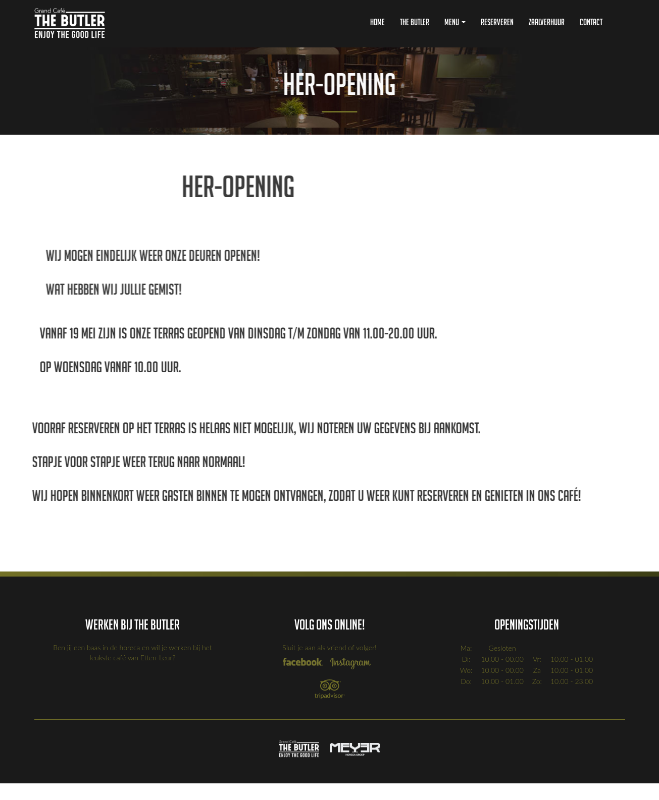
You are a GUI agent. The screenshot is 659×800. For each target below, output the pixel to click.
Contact (591, 22)
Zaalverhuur (547, 22)
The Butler (414, 22)
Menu (455, 22)
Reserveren (497, 22)
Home (377, 22)
